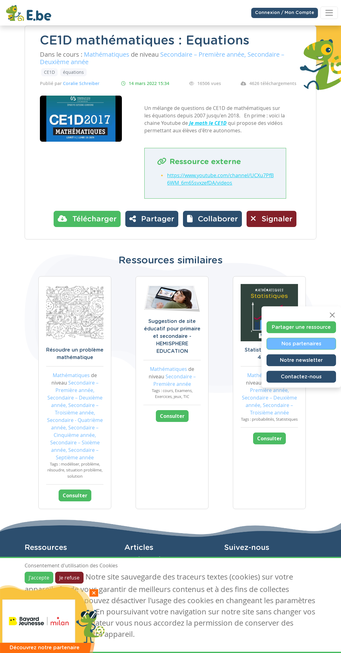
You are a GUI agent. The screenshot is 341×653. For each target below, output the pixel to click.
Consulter (75, 495)
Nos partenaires (301, 343)
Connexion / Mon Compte (284, 13)
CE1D (49, 72)
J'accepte (39, 577)
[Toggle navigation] (329, 13)
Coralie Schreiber (81, 83)
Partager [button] (151, 218)
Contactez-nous (301, 376)
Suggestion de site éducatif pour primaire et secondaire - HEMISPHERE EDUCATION (172, 336)
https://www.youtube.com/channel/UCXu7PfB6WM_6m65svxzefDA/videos (220, 179)
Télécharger (87, 218)
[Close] (332, 315)
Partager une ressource (301, 326)
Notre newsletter (301, 359)
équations (73, 72)
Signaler (271, 218)
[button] (212, 219)
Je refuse (69, 577)
